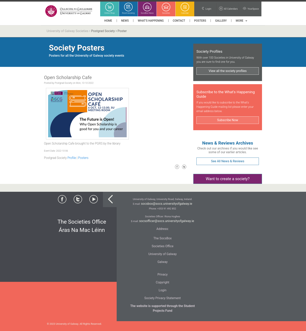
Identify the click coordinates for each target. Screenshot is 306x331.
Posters (83, 158)
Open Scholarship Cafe (68, 77)
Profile (71, 158)
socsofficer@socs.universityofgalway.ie (166, 221)
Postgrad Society (103, 31)
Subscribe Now (227, 120)
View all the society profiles (227, 71)
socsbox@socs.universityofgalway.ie (166, 204)
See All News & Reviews (227, 161)
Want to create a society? (227, 178)
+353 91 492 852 (166, 208)
